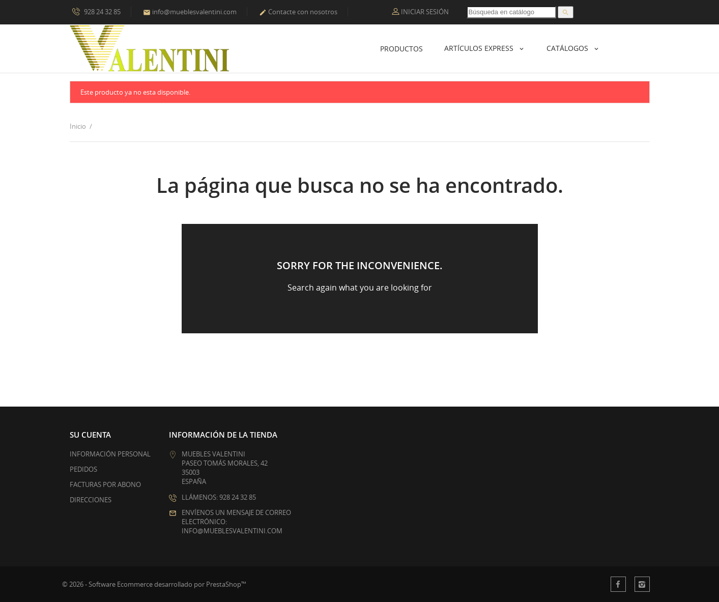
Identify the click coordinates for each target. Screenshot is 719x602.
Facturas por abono (105, 484)
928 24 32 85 (96, 11)
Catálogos (568, 48)
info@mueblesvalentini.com (190, 11)
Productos (401, 48)
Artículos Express (479, 48)
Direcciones (90, 499)
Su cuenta (90, 434)
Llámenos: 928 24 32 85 (219, 497)
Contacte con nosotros (298, 11)
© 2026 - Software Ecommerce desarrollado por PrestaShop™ (154, 584)
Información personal (110, 453)
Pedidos (83, 469)
